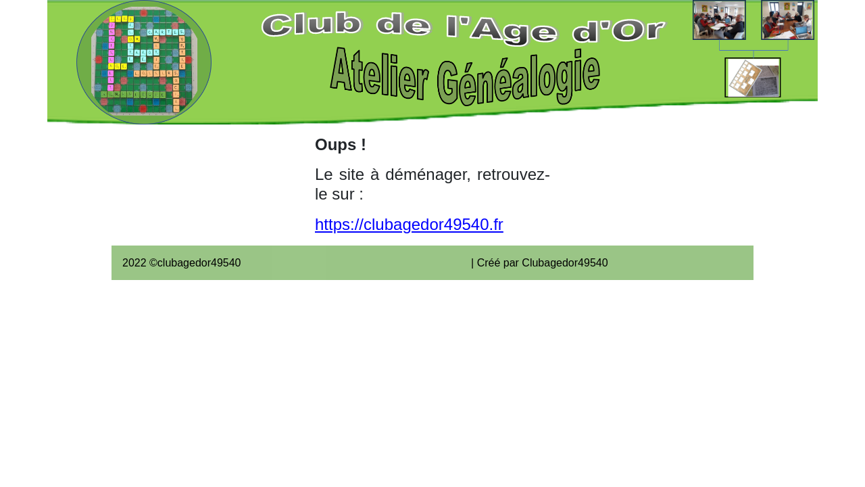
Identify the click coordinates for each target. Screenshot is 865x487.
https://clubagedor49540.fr (409, 224)
